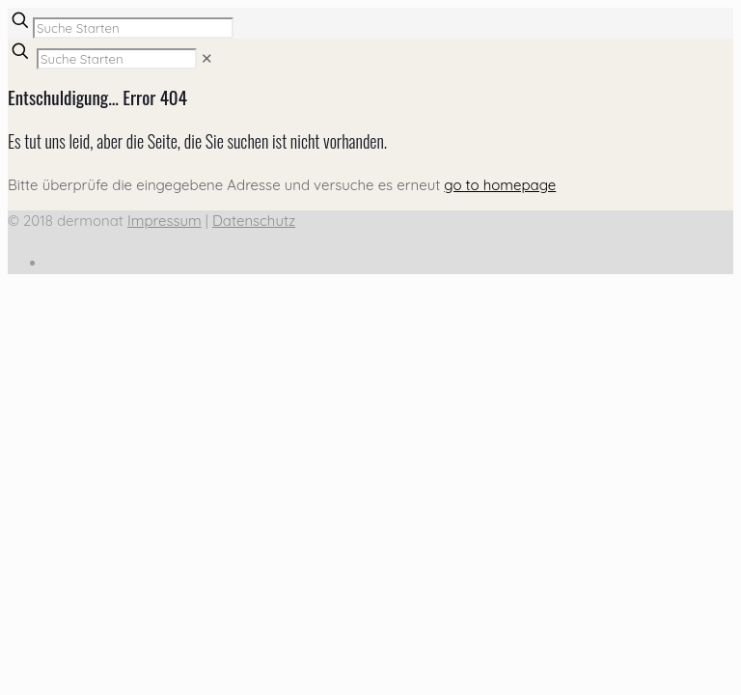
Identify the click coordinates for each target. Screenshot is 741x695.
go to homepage (500, 185)
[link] (207, 58)
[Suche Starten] (133, 28)
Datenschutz (253, 220)
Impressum (164, 220)
